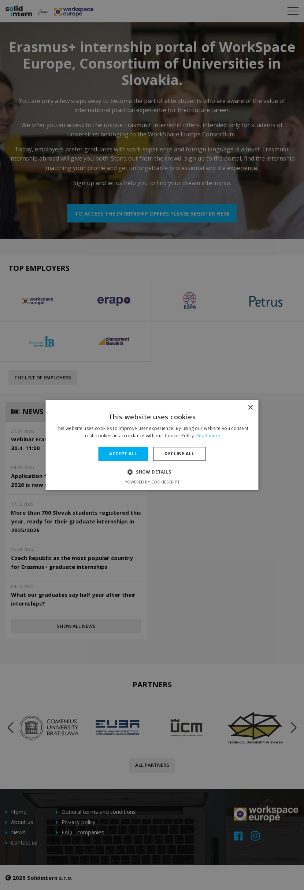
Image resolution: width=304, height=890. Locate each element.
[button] (152, 472)
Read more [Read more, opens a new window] (208, 436)
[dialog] (152, 445)
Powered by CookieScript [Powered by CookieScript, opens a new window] (152, 482)
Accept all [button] (123, 453)
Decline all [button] (179, 453)
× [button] (250, 408)
